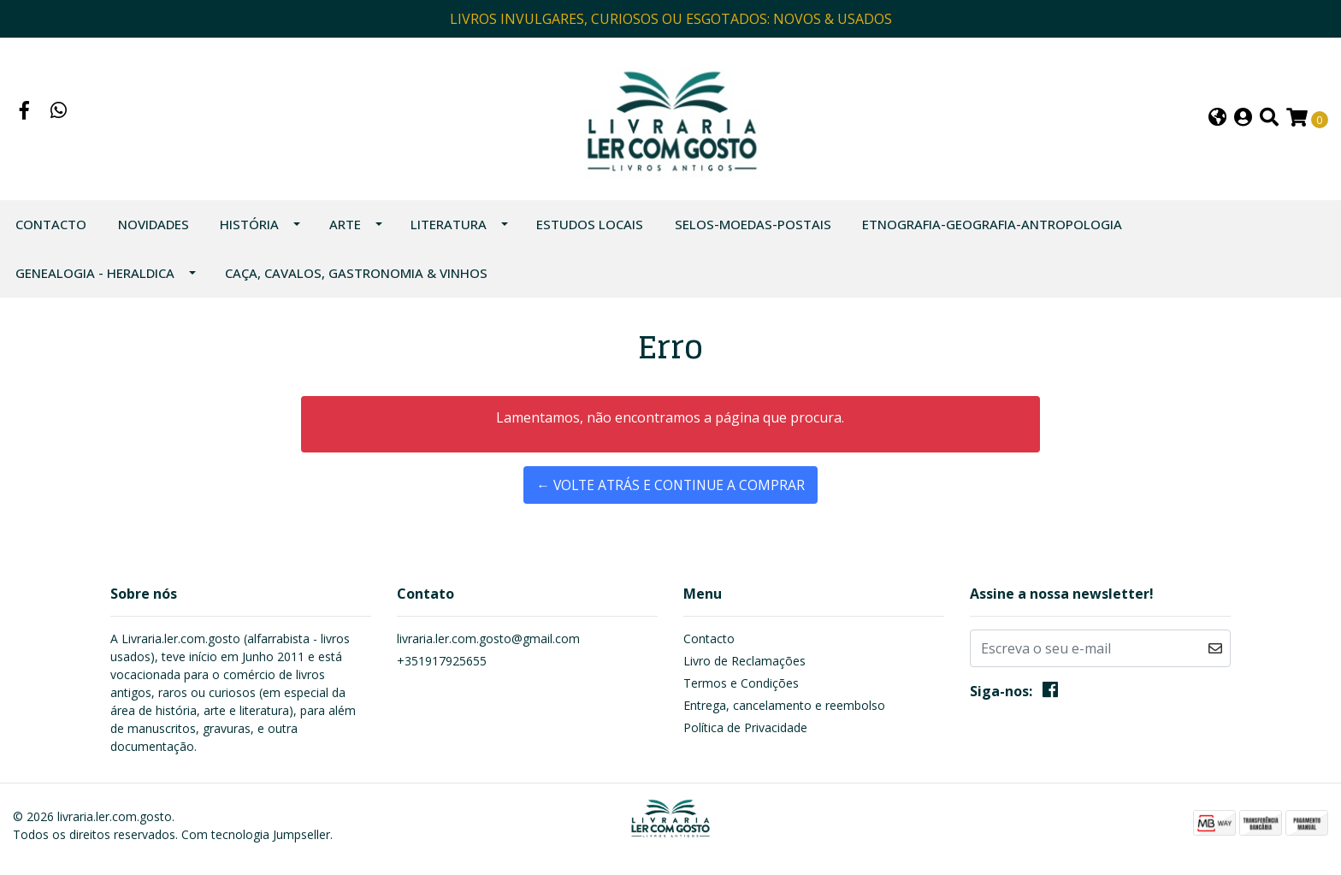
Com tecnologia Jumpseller (255, 841)
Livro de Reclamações (744, 667)
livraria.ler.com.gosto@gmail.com (488, 645)
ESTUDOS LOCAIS (589, 230)
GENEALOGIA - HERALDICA (94, 279)
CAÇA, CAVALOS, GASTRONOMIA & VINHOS (356, 279)
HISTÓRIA (249, 230)
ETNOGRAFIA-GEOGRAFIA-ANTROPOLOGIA (992, 230)
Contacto (50, 230)
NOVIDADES (153, 230)
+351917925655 (442, 667)
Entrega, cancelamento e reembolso (784, 712)
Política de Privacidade (745, 734)
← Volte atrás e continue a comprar (670, 491)
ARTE (345, 230)
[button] (1217, 122)
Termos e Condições (741, 690)
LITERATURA (449, 230)
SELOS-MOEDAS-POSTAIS (753, 230)
